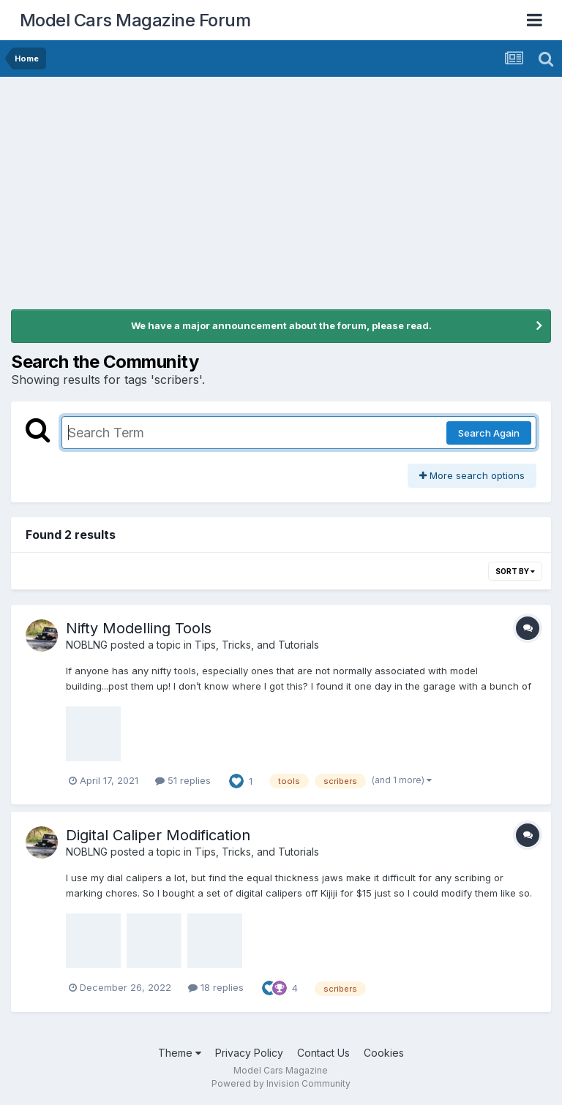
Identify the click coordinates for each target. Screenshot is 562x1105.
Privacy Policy (249, 1052)
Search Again (489, 433)
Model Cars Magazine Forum (135, 20)
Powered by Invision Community (281, 1083)
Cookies (384, 1052)
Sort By (515, 571)
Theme (179, 1052)
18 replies (216, 987)
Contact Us (323, 1052)
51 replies (183, 780)
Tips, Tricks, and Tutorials (257, 644)
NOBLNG (87, 644)
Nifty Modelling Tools (138, 628)
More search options (472, 475)
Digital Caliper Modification (158, 835)
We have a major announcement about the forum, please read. (281, 325)
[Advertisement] (281, 186)
